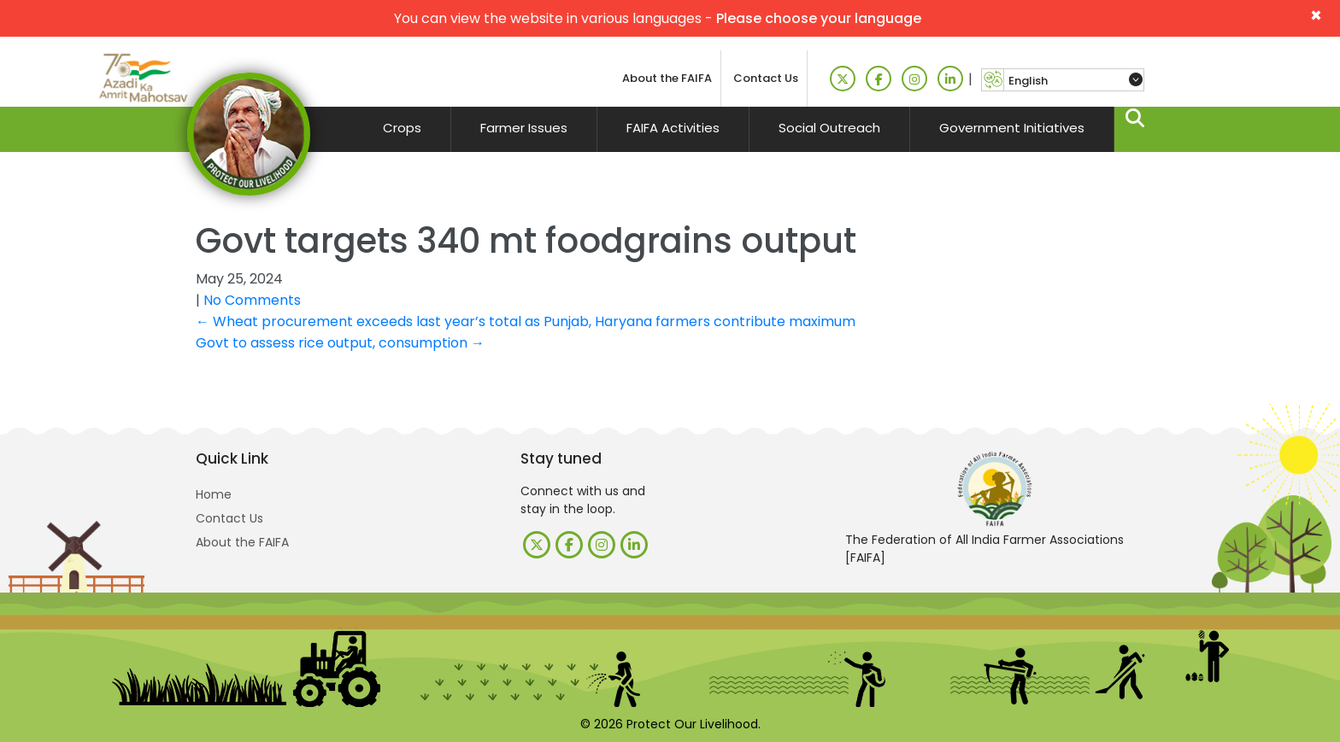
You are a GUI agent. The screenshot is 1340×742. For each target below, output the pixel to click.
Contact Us (765, 78)
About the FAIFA (667, 78)
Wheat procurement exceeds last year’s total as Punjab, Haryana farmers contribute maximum (525, 321)
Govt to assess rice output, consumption (340, 343)
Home (214, 494)
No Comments (252, 300)
